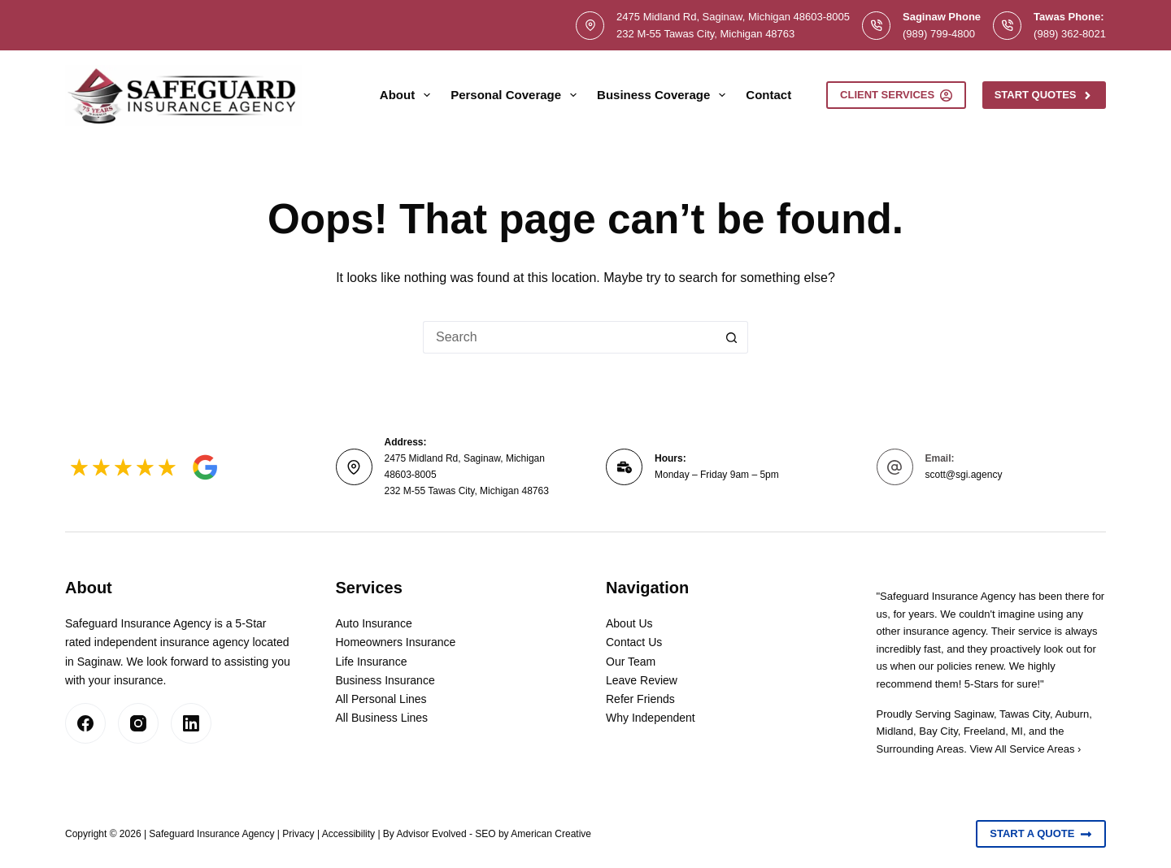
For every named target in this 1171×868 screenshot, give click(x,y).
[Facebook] (85, 723)
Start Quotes (1044, 95)
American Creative (551, 834)
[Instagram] (138, 723)
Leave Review (641, 680)
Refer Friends (640, 698)
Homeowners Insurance (396, 642)
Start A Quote (1041, 833)
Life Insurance (371, 661)
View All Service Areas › (1025, 749)
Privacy (298, 834)
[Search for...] (569, 337)
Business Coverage (664, 95)
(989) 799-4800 (939, 34)
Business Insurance (385, 680)
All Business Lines (382, 717)
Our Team (630, 661)
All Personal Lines (381, 698)
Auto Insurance (374, 623)
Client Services (896, 95)
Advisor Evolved (432, 834)
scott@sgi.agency (964, 474)
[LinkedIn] (191, 723)
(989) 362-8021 (1070, 34)
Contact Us (634, 642)
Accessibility (348, 834)
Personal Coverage (517, 95)
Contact (768, 95)
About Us (629, 623)
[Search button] (732, 337)
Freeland (984, 731)
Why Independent (650, 717)
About (408, 95)
